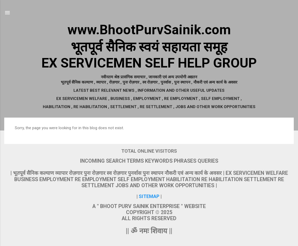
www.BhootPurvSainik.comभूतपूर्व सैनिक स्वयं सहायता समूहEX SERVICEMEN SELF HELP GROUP (149, 46)
